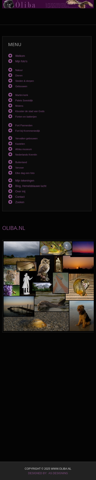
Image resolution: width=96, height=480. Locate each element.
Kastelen (20, 143)
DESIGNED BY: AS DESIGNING (48, 473)
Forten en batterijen (26, 116)
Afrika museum (23, 149)
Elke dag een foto (25, 173)
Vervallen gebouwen (26, 138)
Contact (20, 196)
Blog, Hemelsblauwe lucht (30, 186)
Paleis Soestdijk (24, 100)
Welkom (20, 56)
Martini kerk (21, 95)
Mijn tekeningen (24, 180)
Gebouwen (21, 86)
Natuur (19, 70)
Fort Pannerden (23, 125)
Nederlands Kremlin (26, 154)
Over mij (20, 191)
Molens (19, 105)
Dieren (18, 75)
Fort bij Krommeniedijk (27, 130)
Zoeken (19, 202)
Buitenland (21, 162)
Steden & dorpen (24, 81)
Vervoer (19, 167)
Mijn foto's (21, 61)
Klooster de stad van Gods (30, 111)
